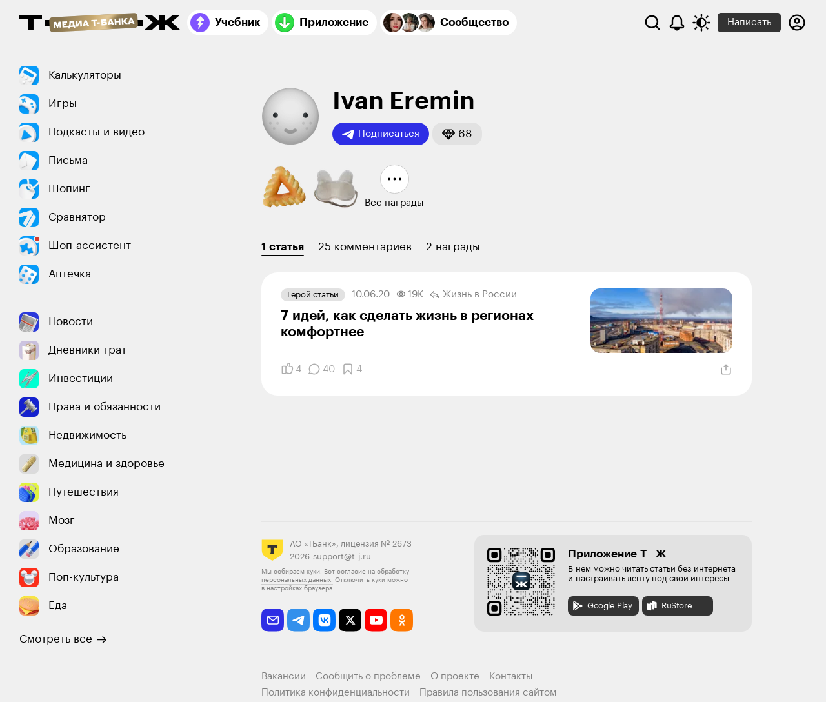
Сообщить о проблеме (368, 676)
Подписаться (380, 134)
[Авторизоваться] (797, 22)
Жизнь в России (473, 295)
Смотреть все (63, 639)
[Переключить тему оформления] (701, 22)
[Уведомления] (677, 22)
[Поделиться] (726, 369)
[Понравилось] (291, 369)
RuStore (668, 605)
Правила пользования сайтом (488, 692)
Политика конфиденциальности (335, 692)
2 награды (453, 246)
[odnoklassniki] (401, 620)
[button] (457, 134)
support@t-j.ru (342, 556)
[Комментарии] (321, 369)
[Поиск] (652, 22)
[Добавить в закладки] (351, 369)
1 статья (282, 246)
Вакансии (283, 676)
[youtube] (376, 620)
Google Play (601, 605)
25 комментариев (365, 246)
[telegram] (298, 620)
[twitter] (350, 620)
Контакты (511, 676)
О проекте (454, 676)
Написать (749, 22)
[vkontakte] (324, 620)
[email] (272, 620)
